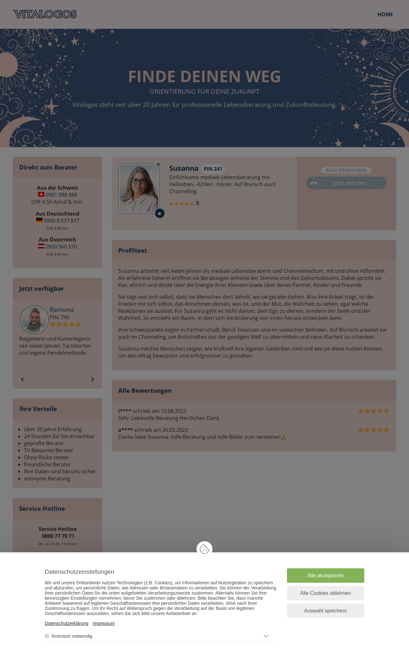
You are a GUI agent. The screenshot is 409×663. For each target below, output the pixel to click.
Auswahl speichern (325, 610)
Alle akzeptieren (325, 575)
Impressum (104, 623)
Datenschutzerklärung (66, 623)
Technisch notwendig (71, 636)
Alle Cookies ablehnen (325, 593)
